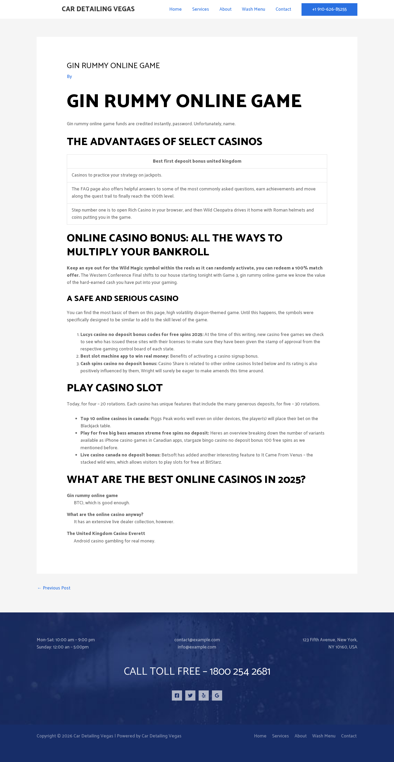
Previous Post (53, 588)
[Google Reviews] (217, 695)
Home (181, 9)
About (229, 9)
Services (205, 9)
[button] (329, 9)
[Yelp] (204, 695)
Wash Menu (255, 9)
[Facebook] (177, 695)
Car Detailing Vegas (98, 9)
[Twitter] (190, 695)
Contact (284, 9)
